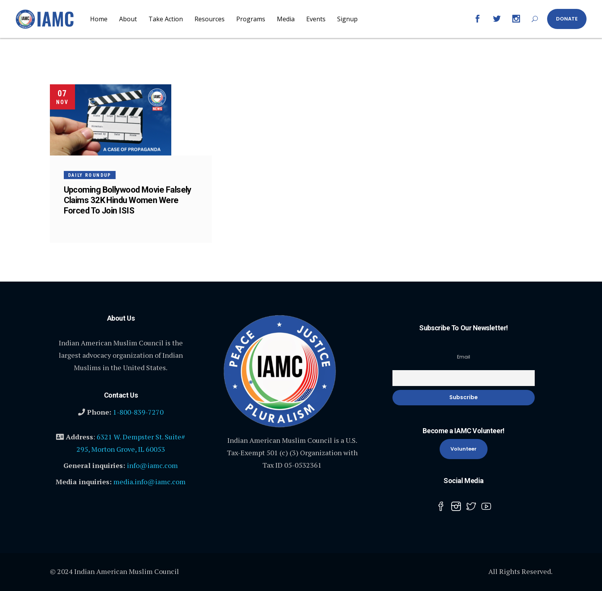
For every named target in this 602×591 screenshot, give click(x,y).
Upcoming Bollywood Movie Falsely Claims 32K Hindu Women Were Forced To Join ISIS (127, 200)
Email (463, 357)
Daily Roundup (89, 175)
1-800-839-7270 (138, 412)
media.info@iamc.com (149, 481)
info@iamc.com (152, 465)
